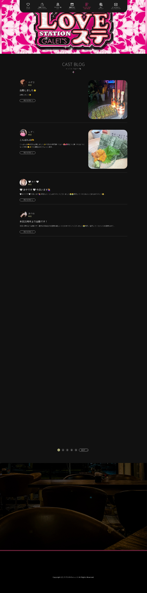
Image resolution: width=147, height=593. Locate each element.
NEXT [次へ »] (83, 450)
